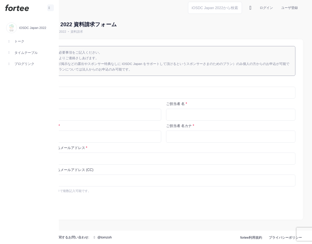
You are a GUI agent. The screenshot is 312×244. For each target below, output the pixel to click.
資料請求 (120, 31)
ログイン (266, 8)
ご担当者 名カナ (201, 126)
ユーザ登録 (289, 8)
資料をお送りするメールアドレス (102, 148)
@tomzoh (145, 237)
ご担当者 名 (197, 104)
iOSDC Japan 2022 (96, 31)
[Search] (215, 8)
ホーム (73, 31)
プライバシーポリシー (285, 237)
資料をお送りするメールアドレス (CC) (106, 170)
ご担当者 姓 (84, 104)
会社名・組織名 (87, 82)
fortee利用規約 (251, 237)
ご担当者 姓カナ (88, 126)
